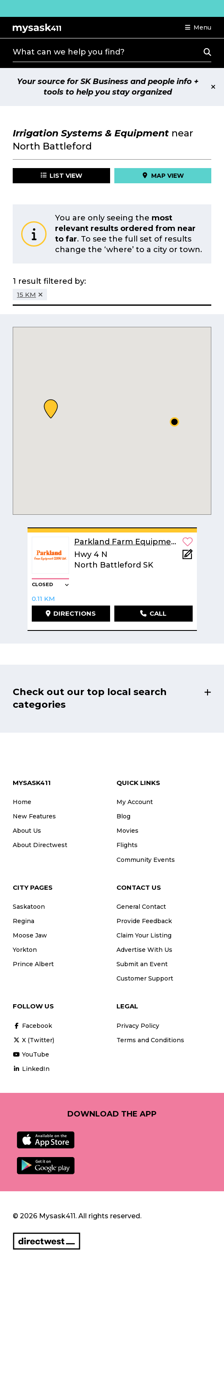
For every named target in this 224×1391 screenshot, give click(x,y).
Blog (123, 816)
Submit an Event (142, 964)
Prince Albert (33, 964)
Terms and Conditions (150, 1040)
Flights (127, 845)
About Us (27, 830)
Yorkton (25, 950)
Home (22, 802)
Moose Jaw (30, 935)
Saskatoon (29, 906)
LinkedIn (31, 1069)
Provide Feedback (144, 921)
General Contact (141, 906)
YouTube (31, 1054)
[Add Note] (188, 557)
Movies (127, 830)
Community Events (145, 860)
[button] (198, 27)
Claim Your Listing (143, 935)
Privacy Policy (137, 1026)
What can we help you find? (68, 52)
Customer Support (144, 978)
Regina (23, 921)
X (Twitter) (33, 1040)
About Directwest (40, 845)
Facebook (32, 1026)
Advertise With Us (144, 950)
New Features (34, 816)
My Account (134, 802)
